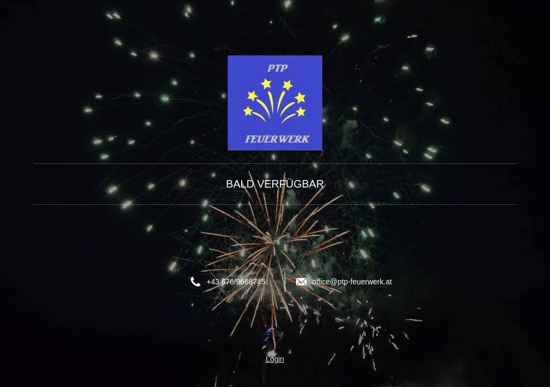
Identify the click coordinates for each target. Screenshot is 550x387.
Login (275, 359)
